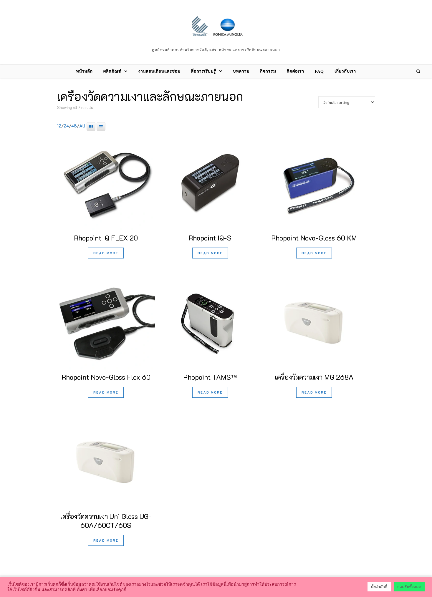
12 (59, 125)
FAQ (319, 71)
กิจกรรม (268, 71)
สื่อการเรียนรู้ (203, 71)
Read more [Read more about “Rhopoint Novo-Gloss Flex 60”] (105, 392)
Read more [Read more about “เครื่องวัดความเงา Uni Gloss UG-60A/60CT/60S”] (105, 540)
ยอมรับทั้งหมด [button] (409, 587)
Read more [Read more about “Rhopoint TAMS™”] (210, 392)
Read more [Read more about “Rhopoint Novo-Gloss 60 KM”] (314, 253)
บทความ (241, 71)
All (82, 125)
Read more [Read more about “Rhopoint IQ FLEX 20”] (105, 253)
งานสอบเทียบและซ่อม (159, 71)
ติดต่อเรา (295, 71)
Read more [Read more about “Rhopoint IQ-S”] (210, 253)
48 (74, 125)
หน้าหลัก (84, 71)
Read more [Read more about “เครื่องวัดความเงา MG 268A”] (314, 392)
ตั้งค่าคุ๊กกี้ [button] (379, 587)
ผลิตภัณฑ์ (112, 71)
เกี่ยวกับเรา (345, 71)
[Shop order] (346, 102)
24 (66, 125)
